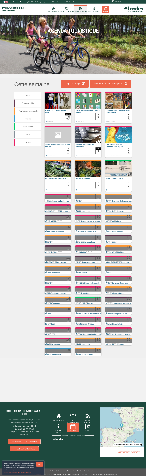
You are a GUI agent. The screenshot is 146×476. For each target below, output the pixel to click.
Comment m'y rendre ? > (129, 452)
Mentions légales (55, 471)
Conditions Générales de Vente (86, 471)
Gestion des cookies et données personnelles (17, 472)
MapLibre (136, 445)
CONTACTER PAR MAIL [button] (24, 449)
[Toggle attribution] (141, 444)
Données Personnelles (68, 471)
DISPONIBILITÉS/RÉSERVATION (24, 441)
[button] (58, 109)
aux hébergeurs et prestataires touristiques (66, 474)
